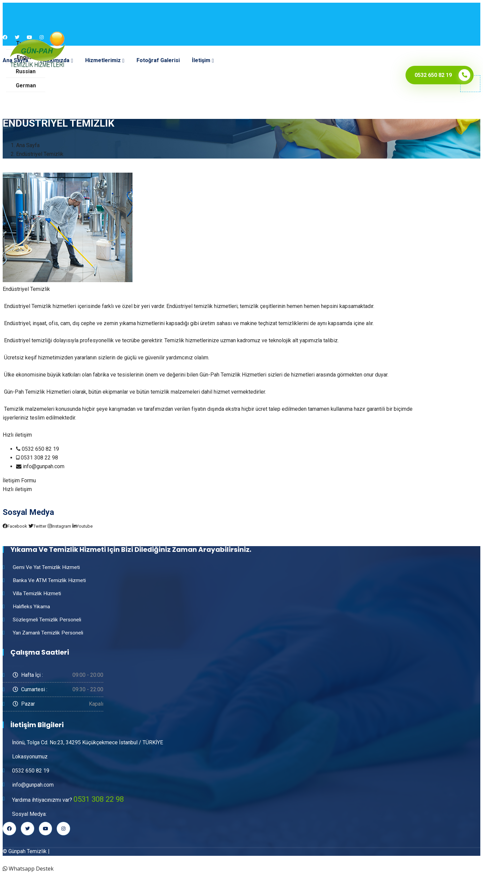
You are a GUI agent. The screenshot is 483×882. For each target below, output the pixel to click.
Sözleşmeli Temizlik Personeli (49, 619)
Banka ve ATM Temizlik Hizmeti (50, 580)
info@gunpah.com (33, 785)
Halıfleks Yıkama (32, 606)
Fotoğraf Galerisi (158, 60)
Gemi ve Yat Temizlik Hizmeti (47, 567)
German (26, 85)
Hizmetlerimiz (103, 60)
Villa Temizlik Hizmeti (38, 593)
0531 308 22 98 (100, 799)
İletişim (201, 60)
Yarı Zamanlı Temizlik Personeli (49, 632)
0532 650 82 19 (30, 770)
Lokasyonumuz (30, 756)
